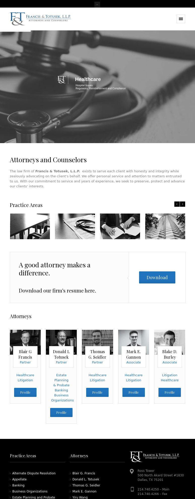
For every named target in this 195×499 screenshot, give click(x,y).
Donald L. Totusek (86, 479)
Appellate (19, 479)
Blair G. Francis (84, 473)
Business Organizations (30, 491)
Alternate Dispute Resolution (34, 473)
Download (157, 277)
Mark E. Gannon (84, 491)
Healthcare (25, 375)
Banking (61, 390)
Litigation (25, 380)
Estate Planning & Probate (61, 380)
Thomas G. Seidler (86, 485)
